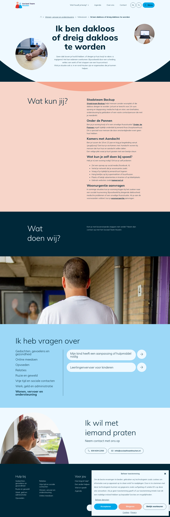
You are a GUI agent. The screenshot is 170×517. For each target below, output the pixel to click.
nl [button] (133, 5)
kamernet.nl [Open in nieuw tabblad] (117, 180)
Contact (123, 5)
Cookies (126, 512)
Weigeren (130, 506)
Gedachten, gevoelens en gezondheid (32, 353)
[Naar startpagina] (25, 5)
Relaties (20, 370)
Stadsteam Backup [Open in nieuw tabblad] (96, 103)
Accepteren (105, 506)
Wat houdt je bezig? (78, 5)
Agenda (97, 5)
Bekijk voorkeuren (154, 506)
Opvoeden (22, 364)
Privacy (134, 512)
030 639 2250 (96, 450)
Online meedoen (26, 359)
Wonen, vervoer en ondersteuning (59, 17)
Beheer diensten (102, 499)
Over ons (110, 5)
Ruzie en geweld (26, 375)
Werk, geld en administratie (34, 386)
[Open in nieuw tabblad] (118, 198)
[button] (165, 474)
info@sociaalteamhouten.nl (126, 450)
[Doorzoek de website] (138, 5)
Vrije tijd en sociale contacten (35, 380)
